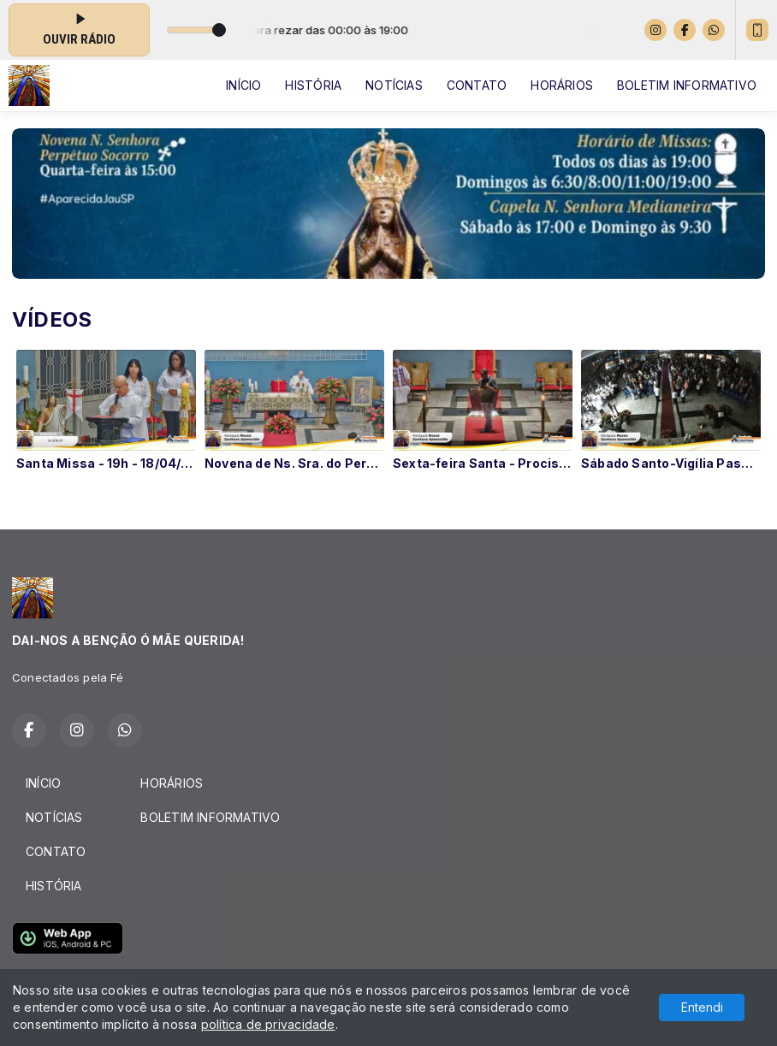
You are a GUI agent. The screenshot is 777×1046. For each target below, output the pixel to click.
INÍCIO (243, 85)
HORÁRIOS (562, 85)
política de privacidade (268, 1024)
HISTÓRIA (313, 85)
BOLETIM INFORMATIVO (686, 85)
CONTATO (477, 85)
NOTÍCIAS (394, 85)
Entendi (702, 1007)
